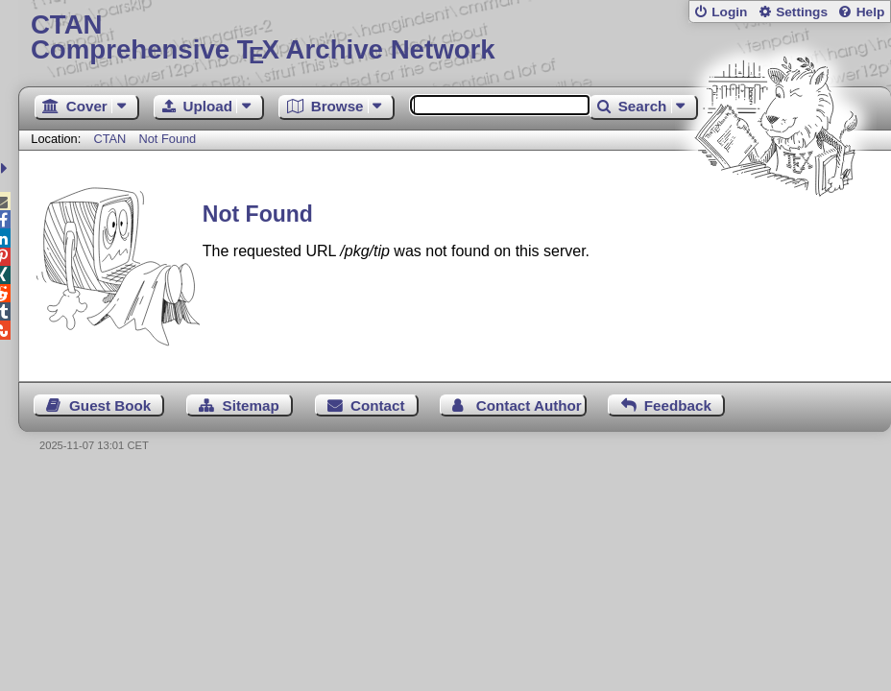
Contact (377, 405)
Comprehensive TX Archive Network (455, 37)
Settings (802, 12)
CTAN (109, 138)
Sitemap (251, 405)
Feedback (677, 405)
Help (870, 12)
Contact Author (529, 405)
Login (729, 12)
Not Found (167, 138)
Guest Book (110, 405)
